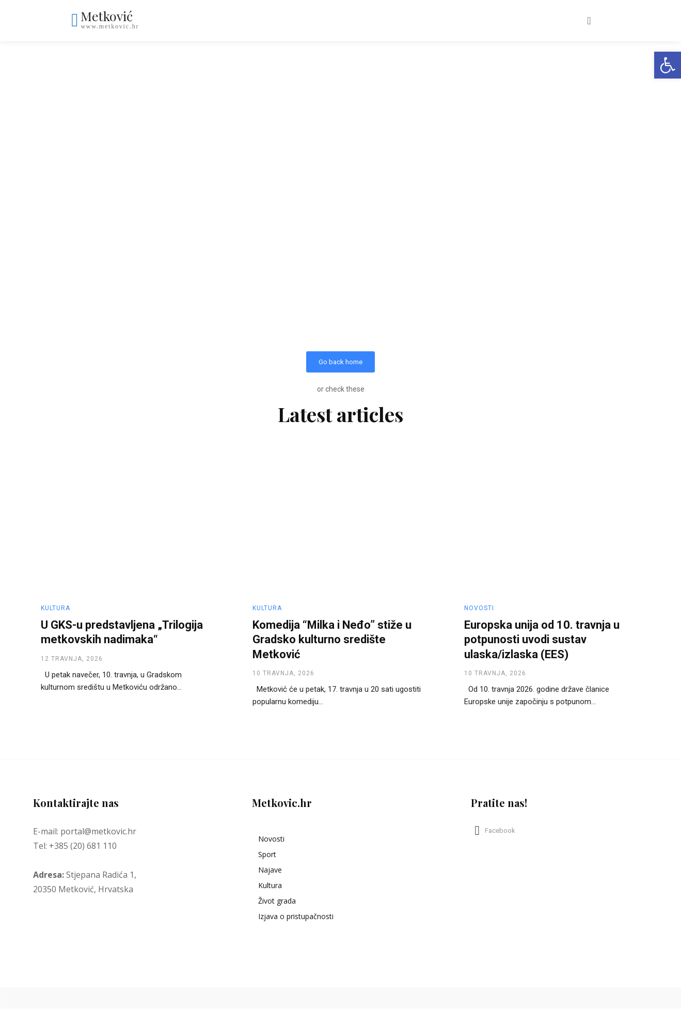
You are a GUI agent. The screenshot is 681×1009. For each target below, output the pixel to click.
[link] (667, 65)
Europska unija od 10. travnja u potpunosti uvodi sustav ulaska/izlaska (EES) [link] (542, 639)
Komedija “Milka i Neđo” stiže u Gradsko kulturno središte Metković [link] (331, 639)
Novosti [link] (479, 608)
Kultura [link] (55, 608)
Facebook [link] (500, 830)
